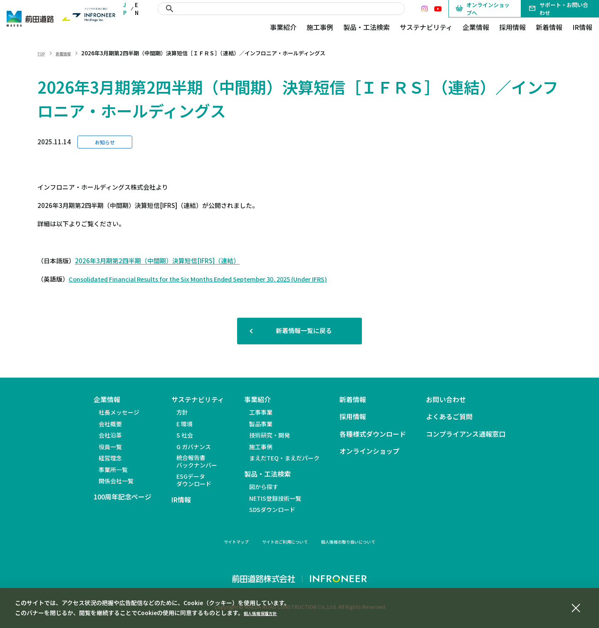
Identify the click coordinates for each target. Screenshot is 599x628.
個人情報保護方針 (267, 612)
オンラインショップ (369, 451)
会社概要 (110, 424)
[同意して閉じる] (575, 606)
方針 (182, 412)
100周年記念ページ (122, 496)
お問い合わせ (446, 399)
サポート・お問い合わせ (558, 9)
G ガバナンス (193, 446)
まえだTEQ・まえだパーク (284, 458)
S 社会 (184, 435)
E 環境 (184, 424)
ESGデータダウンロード (193, 479)
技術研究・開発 (269, 435)
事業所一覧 (113, 469)
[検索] (281, 9)
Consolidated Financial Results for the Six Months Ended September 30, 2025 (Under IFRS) (198, 278)
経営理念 (110, 458)
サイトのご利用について (279, 541)
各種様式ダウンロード (372, 434)
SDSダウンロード (272, 509)
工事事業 (260, 412)
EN (137, 9)
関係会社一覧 (116, 481)
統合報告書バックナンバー (196, 461)
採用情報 (512, 27)
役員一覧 (110, 446)
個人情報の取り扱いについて (362, 541)
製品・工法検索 (366, 27)
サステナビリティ (426, 27)
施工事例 (320, 27)
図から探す (263, 486)
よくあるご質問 (449, 416)
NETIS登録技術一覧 (275, 498)
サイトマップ (216, 541)
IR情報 (582, 27)
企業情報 (476, 27)
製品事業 (260, 424)
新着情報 (549, 27)
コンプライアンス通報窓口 (465, 434)
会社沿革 (110, 435)
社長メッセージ (119, 412)
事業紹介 (283, 27)
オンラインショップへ (482, 9)
